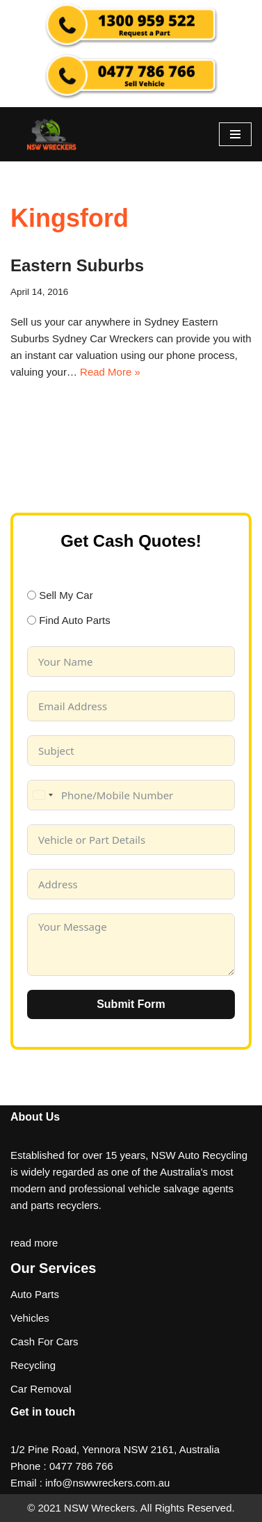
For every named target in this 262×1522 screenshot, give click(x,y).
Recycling (33, 1365)
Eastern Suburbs (77, 265)
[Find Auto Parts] (31, 620)
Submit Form (131, 1004)
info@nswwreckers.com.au (107, 1483)
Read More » (110, 372)
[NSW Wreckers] (52, 134)
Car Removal (41, 1389)
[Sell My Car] (31, 595)
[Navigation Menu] (235, 134)
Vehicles (29, 1318)
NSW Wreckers (98, 1508)
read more (34, 1243)
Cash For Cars (44, 1341)
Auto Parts (34, 1294)
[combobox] (42, 795)
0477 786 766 (81, 1466)
